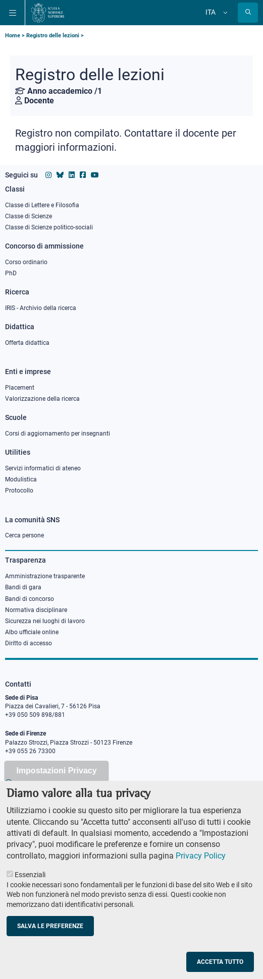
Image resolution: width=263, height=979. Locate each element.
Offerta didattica (27, 342)
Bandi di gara (23, 587)
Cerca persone (24, 535)
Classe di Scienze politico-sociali (49, 227)
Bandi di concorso (29, 598)
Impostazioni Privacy (56, 774)
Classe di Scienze (28, 216)
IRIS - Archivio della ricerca (40, 308)
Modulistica (21, 479)
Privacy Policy (201, 860)
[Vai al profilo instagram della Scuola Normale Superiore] (48, 175)
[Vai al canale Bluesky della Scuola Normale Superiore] (60, 175)
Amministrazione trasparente (45, 576)
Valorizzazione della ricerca (42, 398)
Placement (19, 387)
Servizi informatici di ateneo (43, 468)
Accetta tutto (220, 966)
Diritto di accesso (28, 643)
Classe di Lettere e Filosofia (42, 205)
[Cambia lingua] (224, 13)
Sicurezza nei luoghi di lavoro (45, 621)
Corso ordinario (26, 262)
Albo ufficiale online (32, 632)
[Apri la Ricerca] (248, 13)
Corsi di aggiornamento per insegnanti (57, 433)
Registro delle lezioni (52, 35)
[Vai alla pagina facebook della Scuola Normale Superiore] (83, 175)
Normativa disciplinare (36, 610)
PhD (11, 273)
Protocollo (19, 490)
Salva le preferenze (50, 930)
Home (12, 35)
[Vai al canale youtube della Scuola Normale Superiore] (95, 175)
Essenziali (30, 879)
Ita (210, 12)
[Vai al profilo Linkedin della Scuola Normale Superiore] (72, 175)
